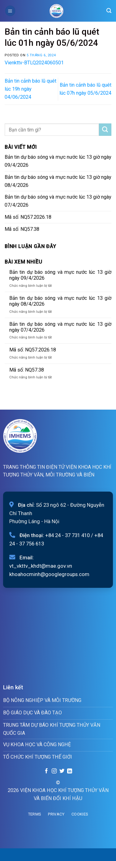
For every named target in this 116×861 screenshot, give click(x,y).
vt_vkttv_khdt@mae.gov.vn (40, 566)
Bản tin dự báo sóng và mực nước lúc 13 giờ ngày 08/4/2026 (58, 181)
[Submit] (105, 129)
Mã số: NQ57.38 (22, 229)
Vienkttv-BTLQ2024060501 (34, 63)
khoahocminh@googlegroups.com (49, 574)
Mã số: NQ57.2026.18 (28, 217)
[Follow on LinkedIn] (69, 771)
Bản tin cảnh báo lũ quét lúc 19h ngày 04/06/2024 (30, 89)
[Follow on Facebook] (46, 771)
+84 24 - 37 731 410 (67, 535)
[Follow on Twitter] (61, 771)
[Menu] (10, 11)
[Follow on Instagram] (54, 771)
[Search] (108, 11)
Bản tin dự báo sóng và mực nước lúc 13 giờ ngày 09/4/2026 (58, 161)
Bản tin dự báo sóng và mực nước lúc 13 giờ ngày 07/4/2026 (58, 201)
